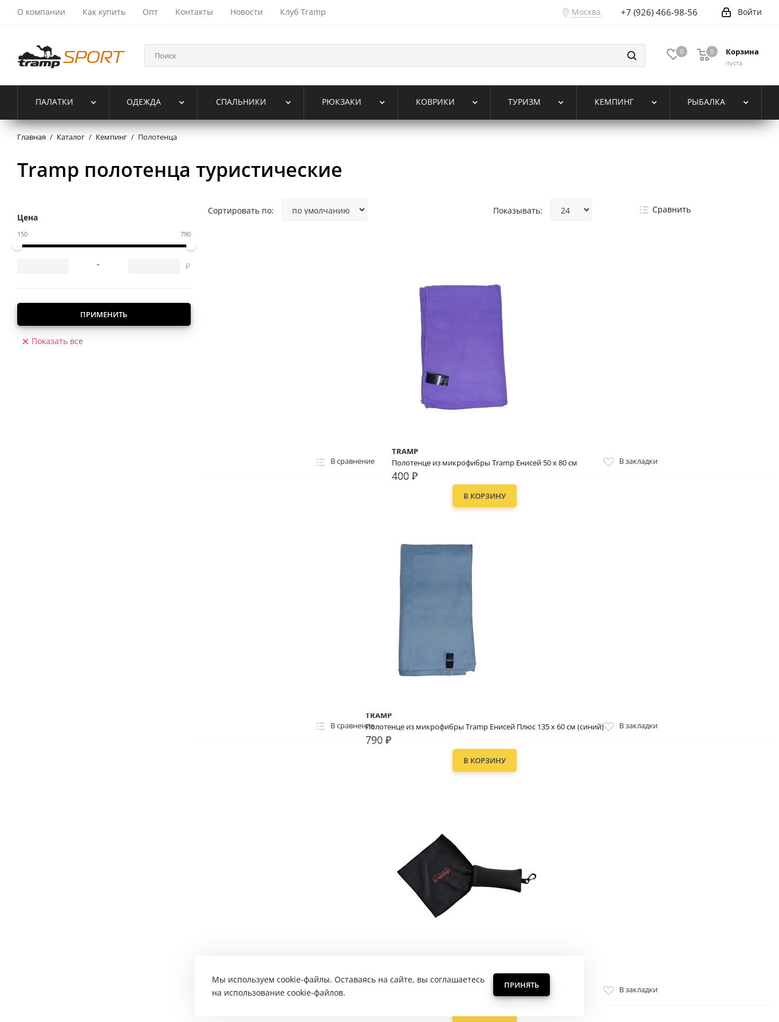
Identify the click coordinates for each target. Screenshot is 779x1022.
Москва (586, 11)
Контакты (222, 929)
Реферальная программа (66, 899)
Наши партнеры (49, 958)
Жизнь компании (60, 867)
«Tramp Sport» (86, 1001)
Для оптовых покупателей (68, 914)
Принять (521, 985)
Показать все (57, 341)
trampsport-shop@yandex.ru (662, 886)
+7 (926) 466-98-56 (697, 867)
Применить (103, 314)
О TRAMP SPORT (48, 884)
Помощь (224, 867)
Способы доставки (239, 899)
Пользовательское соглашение (78, 943)
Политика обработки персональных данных (104, 929)
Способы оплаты (236, 884)
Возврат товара (234, 914)
